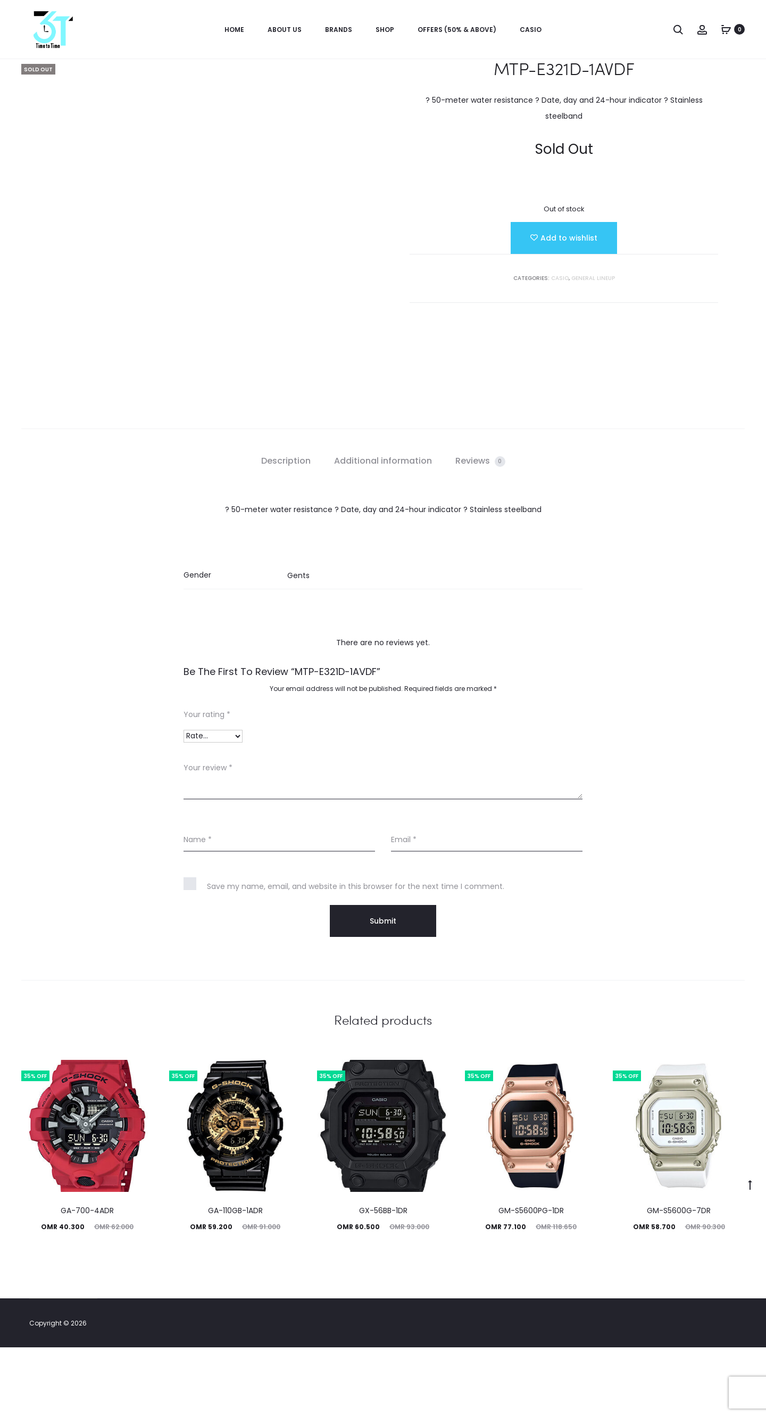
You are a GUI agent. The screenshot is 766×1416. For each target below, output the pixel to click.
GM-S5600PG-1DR (531, 1279)
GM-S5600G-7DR (679, 1279)
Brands (338, 29)
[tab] (286, 529)
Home (234, 29)
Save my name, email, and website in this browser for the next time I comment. (355, 955)
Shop (385, 29)
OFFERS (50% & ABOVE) (457, 29)
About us (285, 29)
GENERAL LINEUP (593, 278)
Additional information (383, 529)
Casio (531, 29)
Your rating (207, 783)
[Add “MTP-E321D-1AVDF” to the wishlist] (564, 238)
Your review (208, 836)
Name (198, 908)
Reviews (480, 529)
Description (286, 529)
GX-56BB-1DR (383, 1279)
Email (404, 908)
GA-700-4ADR (87, 1279)
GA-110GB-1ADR (235, 1279)
